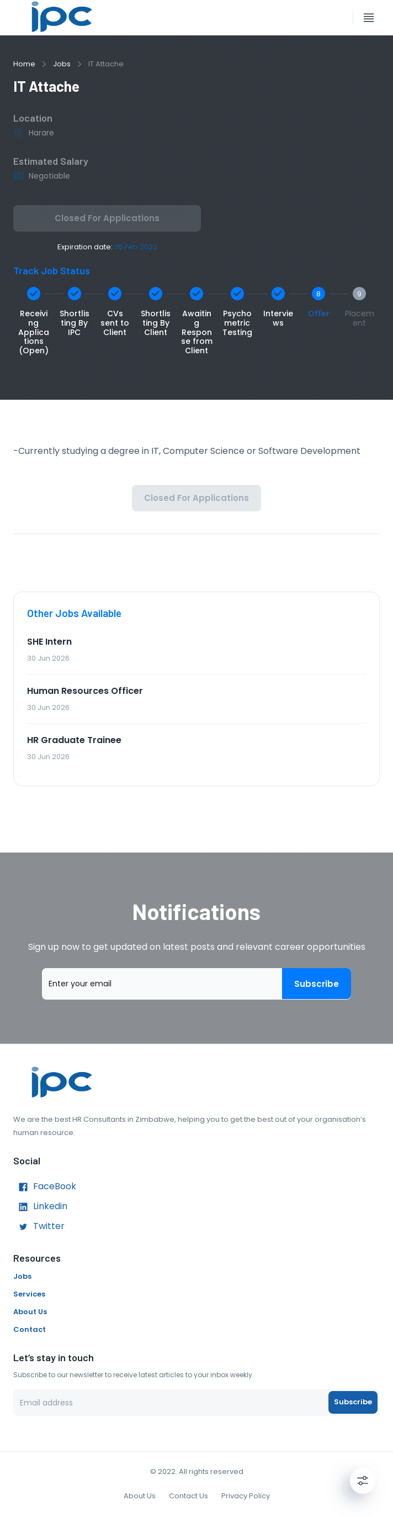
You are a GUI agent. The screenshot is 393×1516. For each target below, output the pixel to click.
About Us (30, 1311)
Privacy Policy (245, 1496)
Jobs (62, 64)
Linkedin (40, 1207)
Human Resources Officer (85, 690)
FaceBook (44, 1187)
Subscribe (316, 983)
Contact (29, 1329)
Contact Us (188, 1496)
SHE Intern (49, 641)
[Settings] (362, 1480)
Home (24, 64)
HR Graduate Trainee (74, 740)
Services (29, 1294)
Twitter (39, 1227)
